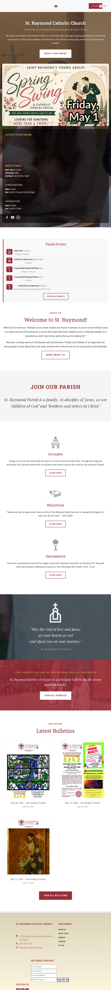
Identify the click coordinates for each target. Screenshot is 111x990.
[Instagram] (18, 217)
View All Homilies (56, 695)
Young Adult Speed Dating (28, 268)
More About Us (55, 355)
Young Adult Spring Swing (28, 277)
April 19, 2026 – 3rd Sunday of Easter (82, 803)
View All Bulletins (55, 895)
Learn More (55, 473)
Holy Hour (22, 251)
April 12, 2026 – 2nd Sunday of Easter (28, 879)
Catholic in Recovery (28, 259)
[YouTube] (12, 217)
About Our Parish (55, 53)
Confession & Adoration (32, 286)
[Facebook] (7, 217)
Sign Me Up (62, 979)
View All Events (56, 296)
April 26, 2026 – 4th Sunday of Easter (28, 803)
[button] (55, 6)
